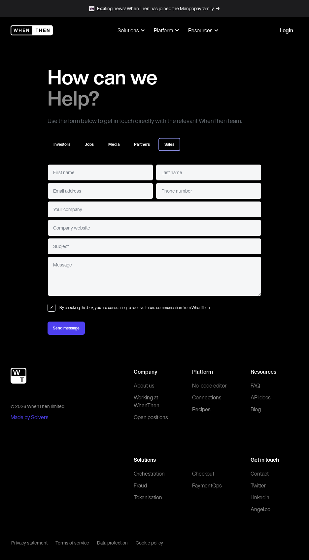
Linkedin (260, 497)
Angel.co (260, 509)
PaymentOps (207, 485)
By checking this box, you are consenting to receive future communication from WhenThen (134, 307)
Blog (256, 409)
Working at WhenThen (146, 401)
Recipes (201, 409)
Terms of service (72, 542)
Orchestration (149, 474)
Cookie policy (149, 542)
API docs (260, 397)
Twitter (258, 485)
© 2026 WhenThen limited (37, 406)
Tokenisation (148, 497)
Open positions (151, 417)
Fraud (140, 485)
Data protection (112, 542)
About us (144, 385)
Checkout (203, 474)
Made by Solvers (29, 417)
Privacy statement (29, 542)
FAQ (255, 385)
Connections (206, 397)
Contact (260, 474)
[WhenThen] (32, 30)
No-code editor (209, 385)
